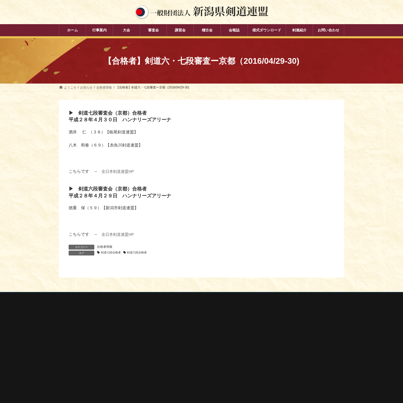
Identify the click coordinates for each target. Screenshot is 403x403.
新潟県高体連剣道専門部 (276, 363)
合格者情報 (104, 247)
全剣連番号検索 (269, 329)
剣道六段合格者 (140, 252)
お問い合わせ (108, 297)
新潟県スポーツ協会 (273, 342)
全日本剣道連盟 (269, 336)
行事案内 (166, 327)
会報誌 (164, 371)
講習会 (164, 354)
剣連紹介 (166, 380)
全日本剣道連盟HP (119, 171)
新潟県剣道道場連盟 (273, 349)
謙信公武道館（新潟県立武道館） (282, 370)
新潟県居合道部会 (271, 356)
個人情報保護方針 (76, 297)
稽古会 (164, 362)
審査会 (164, 345)
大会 (163, 336)
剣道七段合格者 (112, 252)
